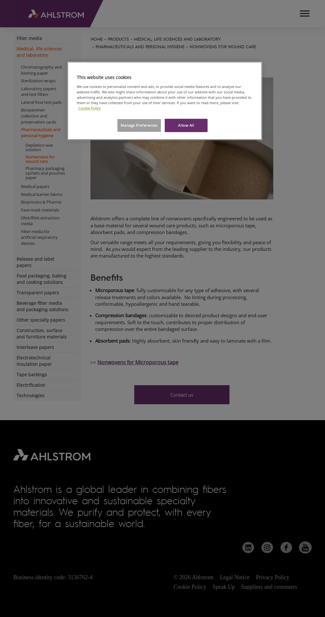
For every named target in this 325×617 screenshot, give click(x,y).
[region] (164, 101)
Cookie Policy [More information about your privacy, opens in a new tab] (89, 108)
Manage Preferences (139, 125)
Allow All (186, 125)
